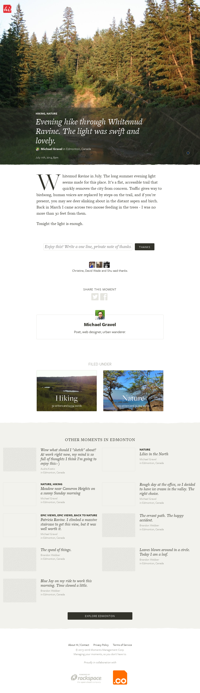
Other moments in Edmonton (100, 440)
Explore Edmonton (100, 616)
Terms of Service (122, 645)
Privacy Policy (101, 645)
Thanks (144, 247)
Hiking (40, 113)
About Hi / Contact (78, 645)
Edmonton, (78, 148)
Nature (52, 113)
